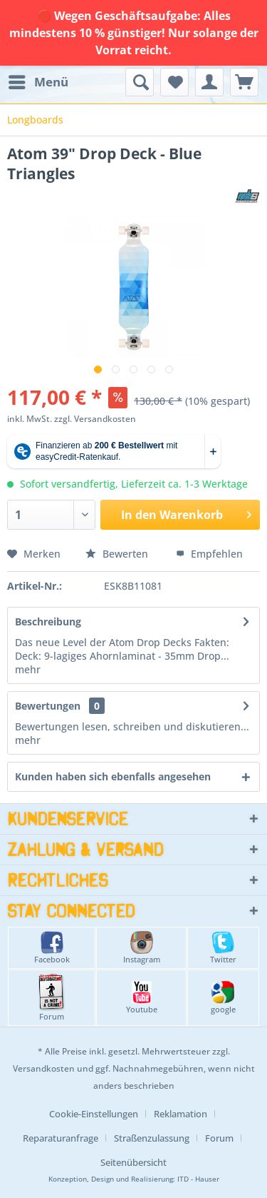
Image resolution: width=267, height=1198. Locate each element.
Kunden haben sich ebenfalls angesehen (113, 776)
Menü (38, 80)
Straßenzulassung (151, 1138)
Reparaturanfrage (60, 1138)
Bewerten (118, 553)
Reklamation (180, 1113)
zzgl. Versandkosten (95, 419)
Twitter (223, 948)
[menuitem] (37, 82)
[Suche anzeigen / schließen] (139, 82)
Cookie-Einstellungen (93, 1113)
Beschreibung (48, 621)
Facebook (52, 948)
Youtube (141, 998)
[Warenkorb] (244, 82)
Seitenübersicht (133, 1162)
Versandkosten (44, 1068)
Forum (51, 998)
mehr (28, 669)
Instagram (141, 948)
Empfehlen (209, 553)
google (223, 998)
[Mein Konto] (209, 82)
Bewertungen (47, 706)
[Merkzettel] (174, 82)
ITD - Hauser (198, 1179)
